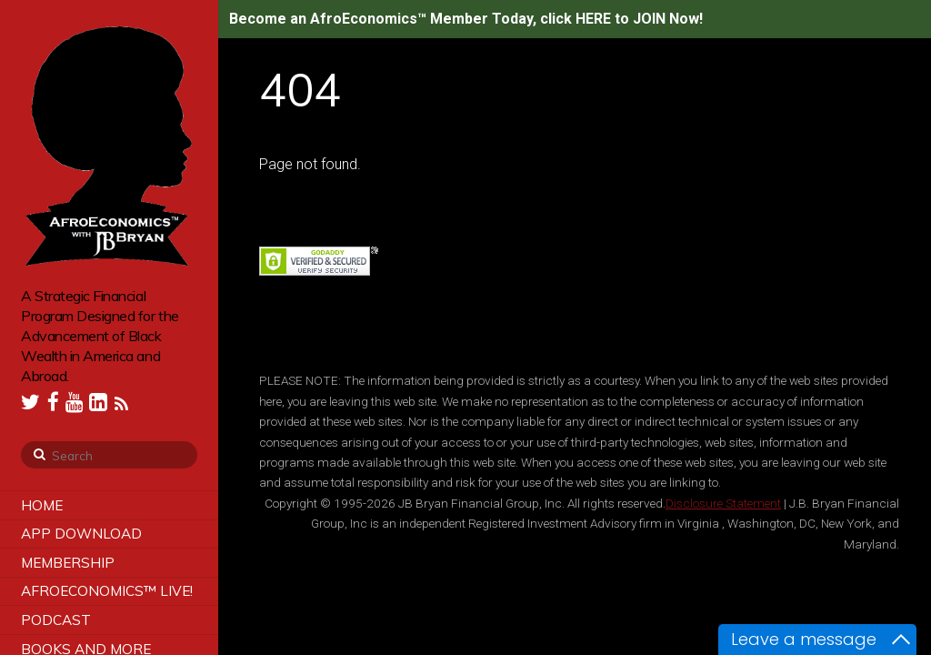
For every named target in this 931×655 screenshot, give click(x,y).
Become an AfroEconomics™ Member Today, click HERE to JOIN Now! (466, 18)
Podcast (56, 620)
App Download (81, 533)
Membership (68, 562)
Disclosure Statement (723, 503)
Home (42, 505)
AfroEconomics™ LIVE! (107, 591)
